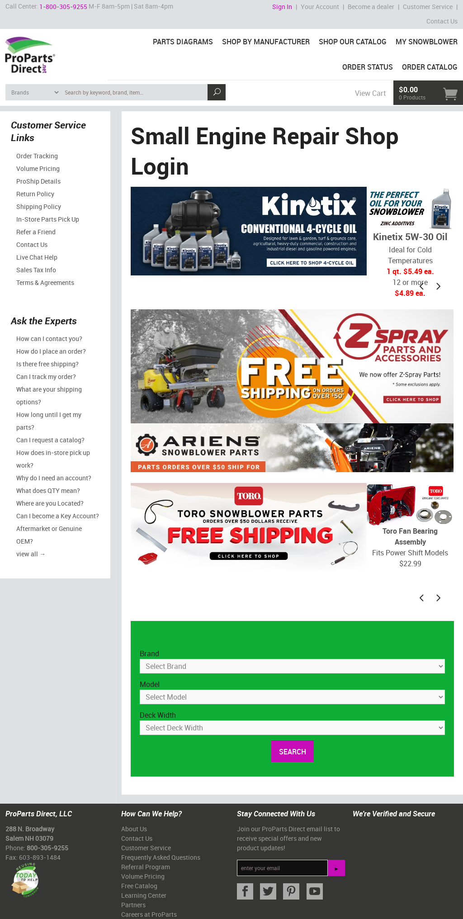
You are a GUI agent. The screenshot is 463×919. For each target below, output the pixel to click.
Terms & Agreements (45, 282)
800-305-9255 (47, 847)
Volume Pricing (38, 168)
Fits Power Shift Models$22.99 (410, 526)
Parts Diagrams (183, 42)
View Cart (370, 93)
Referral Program (145, 866)
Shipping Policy (38, 206)
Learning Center (143, 895)
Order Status (367, 67)
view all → (31, 554)
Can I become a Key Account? (57, 516)
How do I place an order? (51, 351)
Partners (133, 904)
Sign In (282, 6)
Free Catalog (139, 885)
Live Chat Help (36, 257)
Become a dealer (371, 6)
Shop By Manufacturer (266, 42)
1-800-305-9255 (63, 6)
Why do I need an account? (53, 478)
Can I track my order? (46, 376)
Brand (149, 653)
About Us (134, 828)
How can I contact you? (49, 338)
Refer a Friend (36, 231)
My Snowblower (427, 42)
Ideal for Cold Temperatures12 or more (410, 242)
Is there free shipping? (47, 364)
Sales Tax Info (36, 269)
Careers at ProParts (149, 914)
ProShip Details (38, 181)
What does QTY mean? (48, 490)
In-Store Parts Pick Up (47, 219)
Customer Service (428, 6)
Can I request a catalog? (50, 440)
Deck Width (158, 715)
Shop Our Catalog (353, 42)
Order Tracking (37, 156)
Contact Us (442, 21)
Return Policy (35, 193)
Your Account (320, 6)
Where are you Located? (50, 503)
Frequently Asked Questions (160, 857)
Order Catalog (430, 67)
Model (150, 684)
